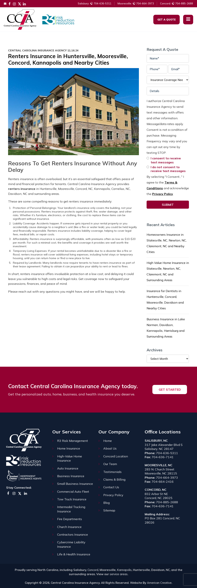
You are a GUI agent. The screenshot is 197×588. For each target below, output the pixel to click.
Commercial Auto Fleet (73, 491)
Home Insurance (68, 448)
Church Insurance (69, 527)
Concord (93, 570)
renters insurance (21, 189)
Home (107, 441)
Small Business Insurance (75, 484)
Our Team (110, 464)
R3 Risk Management (72, 441)
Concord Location (115, 456)
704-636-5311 (94, 3)
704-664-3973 (136, 3)
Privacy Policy (162, 194)
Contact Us (111, 487)
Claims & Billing (114, 479)
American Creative (159, 583)
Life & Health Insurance (73, 554)
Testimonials (112, 472)
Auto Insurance (67, 468)
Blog (106, 503)
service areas (119, 574)
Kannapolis (124, 570)
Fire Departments (69, 519)
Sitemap (109, 510)
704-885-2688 (176, 3)
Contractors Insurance (72, 534)
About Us (110, 448)
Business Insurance (70, 476)
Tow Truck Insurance (71, 499)
